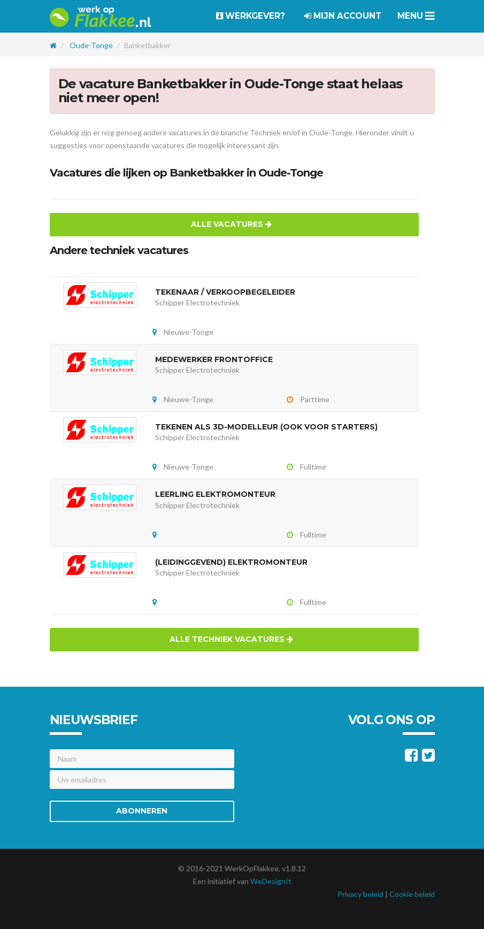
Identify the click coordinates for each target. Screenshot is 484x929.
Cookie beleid (412, 894)
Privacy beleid (360, 894)
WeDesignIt (270, 881)
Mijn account (342, 16)
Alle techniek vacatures (231, 639)
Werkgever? (250, 16)
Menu (416, 16)
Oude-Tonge (91, 45)
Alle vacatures (231, 224)
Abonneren (141, 811)
